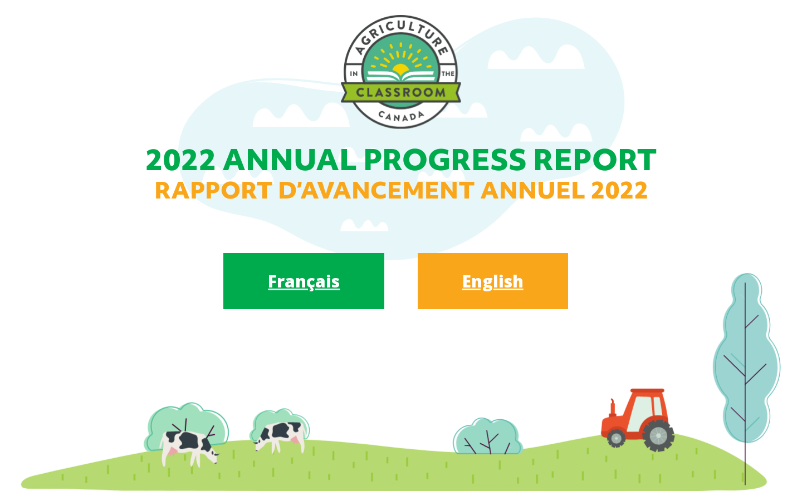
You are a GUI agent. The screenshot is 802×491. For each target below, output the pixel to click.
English (493, 281)
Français (304, 281)
